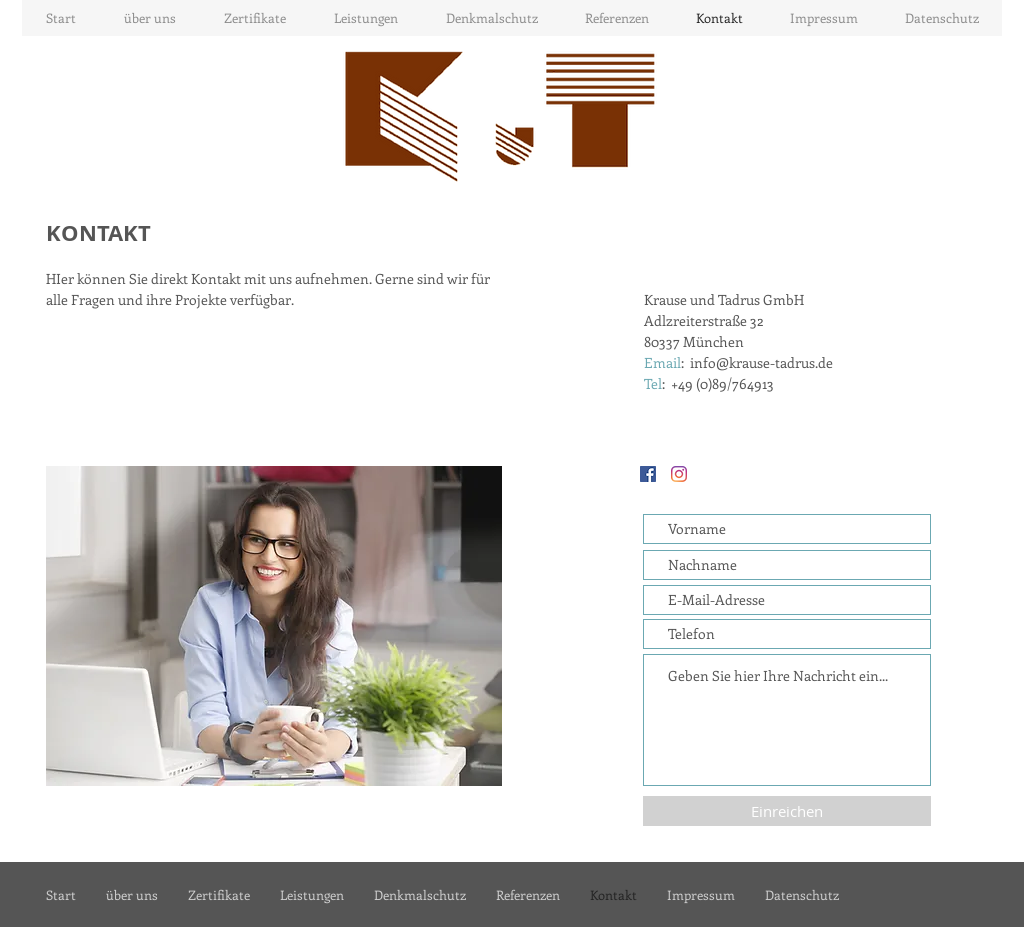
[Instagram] (679, 474)
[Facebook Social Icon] (648, 474)
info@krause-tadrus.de (761, 362)
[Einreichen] (787, 811)
